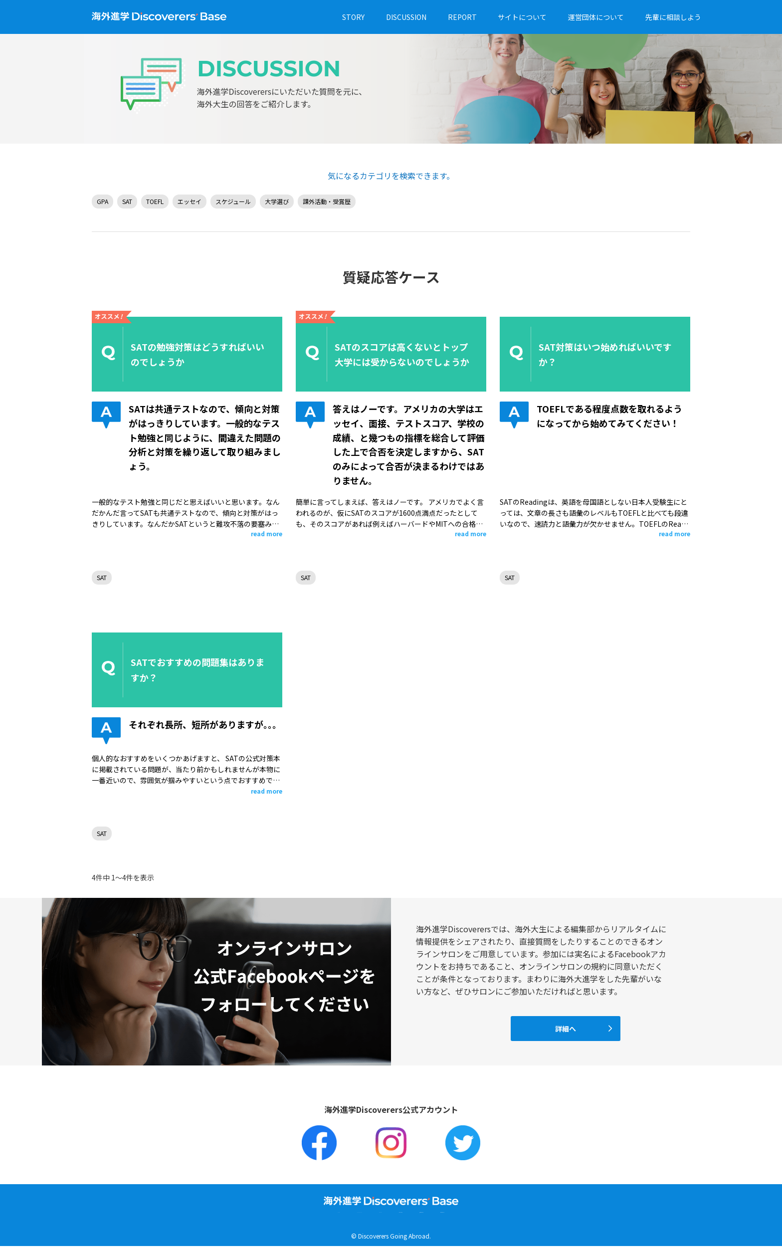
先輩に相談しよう (673, 17)
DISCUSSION (406, 17)
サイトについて (522, 17)
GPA (102, 201)
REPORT (462, 17)
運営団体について (596, 17)
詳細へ (565, 1029)
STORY (353, 17)
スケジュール (233, 201)
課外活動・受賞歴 (327, 201)
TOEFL (155, 201)
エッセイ (189, 201)
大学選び (277, 201)
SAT (127, 201)
